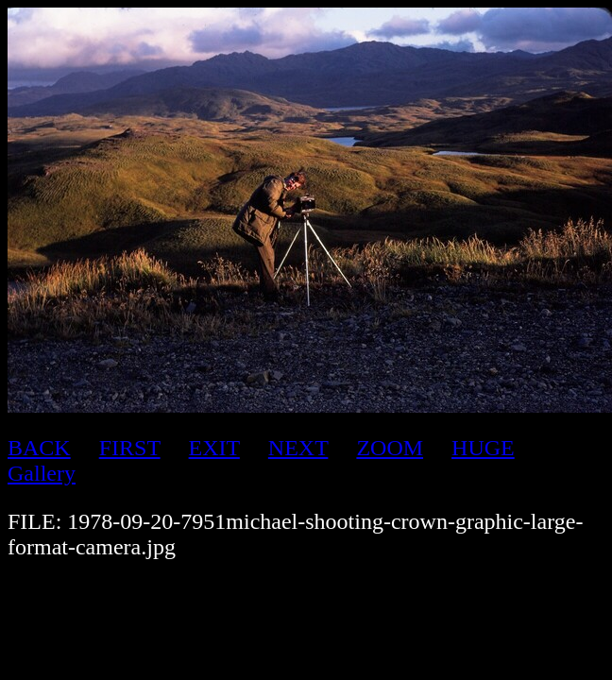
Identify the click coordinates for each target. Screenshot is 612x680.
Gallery (42, 473)
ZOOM (389, 447)
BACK (39, 447)
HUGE (483, 447)
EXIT (214, 447)
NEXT (298, 447)
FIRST (130, 447)
